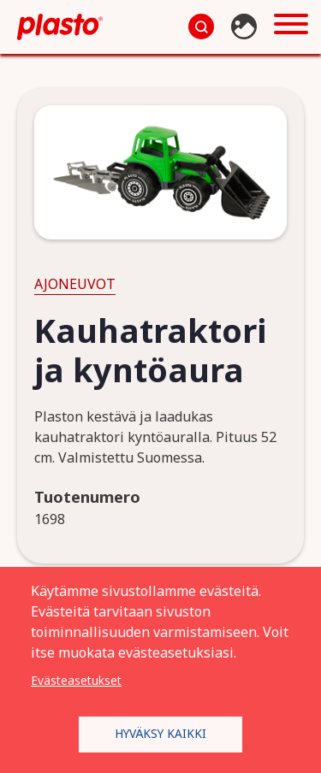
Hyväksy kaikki (160, 733)
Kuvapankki (246, 26)
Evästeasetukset (76, 680)
